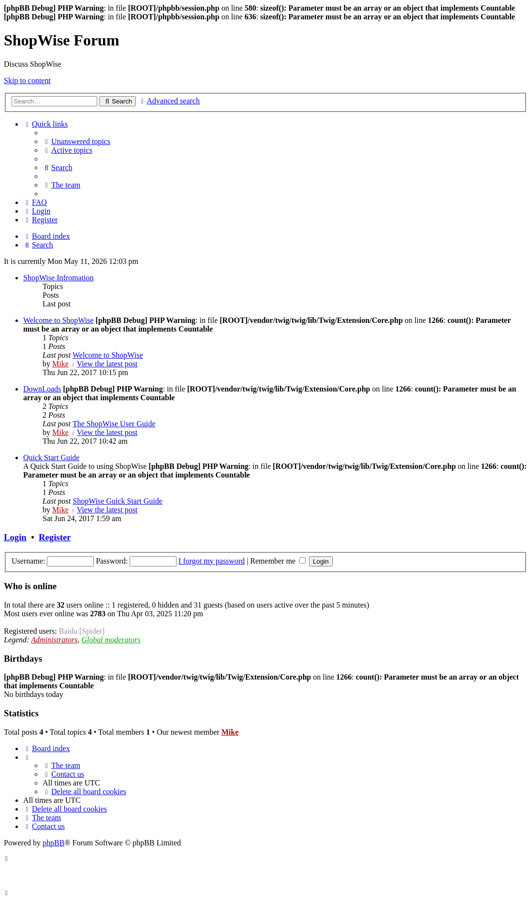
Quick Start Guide (51, 457)
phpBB (53, 843)
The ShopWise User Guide (114, 424)
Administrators (54, 640)
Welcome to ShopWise (58, 320)
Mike (60, 364)
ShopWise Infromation (58, 278)
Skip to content (27, 80)
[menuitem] (76, 141)
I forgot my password (211, 561)
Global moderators (110, 640)
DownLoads (42, 389)
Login (15, 537)
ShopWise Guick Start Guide (117, 501)
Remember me (278, 561)
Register (55, 537)
